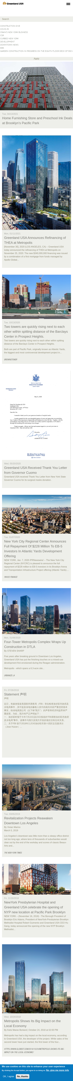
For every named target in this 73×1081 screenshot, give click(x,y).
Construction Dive (36, 26)
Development (36, 41)
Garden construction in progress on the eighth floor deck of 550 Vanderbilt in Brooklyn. (36, 51)
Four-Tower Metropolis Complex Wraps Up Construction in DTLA (35, 644)
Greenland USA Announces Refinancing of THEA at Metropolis (35, 240)
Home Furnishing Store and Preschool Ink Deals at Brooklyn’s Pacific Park (37, 120)
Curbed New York (36, 38)
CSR (36, 35)
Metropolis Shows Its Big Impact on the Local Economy (32, 1023)
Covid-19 (36, 29)
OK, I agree (8, 1076)
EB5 (36, 48)
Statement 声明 (15, 694)
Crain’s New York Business (36, 32)
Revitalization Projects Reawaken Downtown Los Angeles (28, 820)
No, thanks (22, 1076)
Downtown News (36, 45)
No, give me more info (57, 1070)
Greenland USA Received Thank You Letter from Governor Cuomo (35, 470)
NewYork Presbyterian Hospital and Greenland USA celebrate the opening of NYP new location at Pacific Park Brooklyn (34, 907)
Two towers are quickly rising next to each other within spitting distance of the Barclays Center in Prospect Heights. (36, 331)
